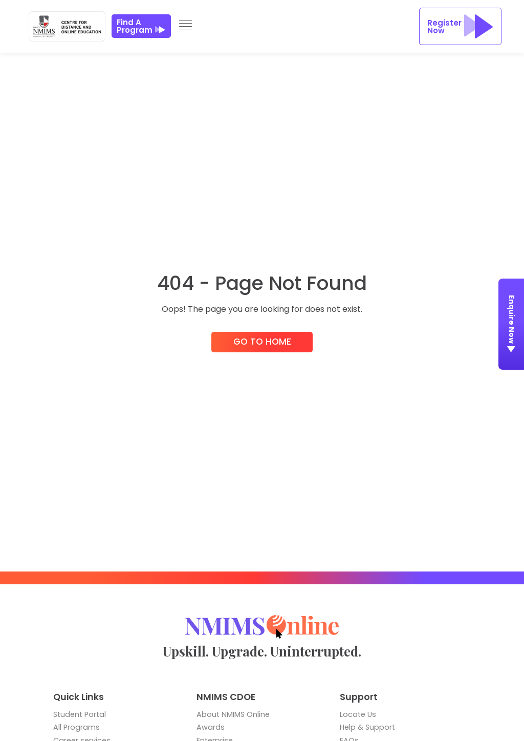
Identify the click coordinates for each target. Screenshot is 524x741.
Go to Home (262, 342)
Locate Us (358, 714)
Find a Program (141, 26)
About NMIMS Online (233, 714)
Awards (210, 727)
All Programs (76, 727)
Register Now (460, 26)
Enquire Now (512, 325)
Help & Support (367, 727)
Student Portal (79, 714)
